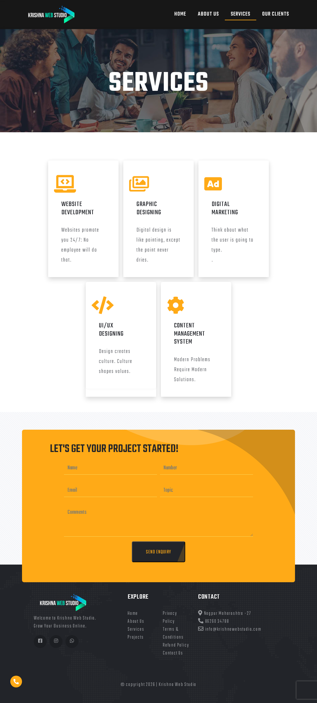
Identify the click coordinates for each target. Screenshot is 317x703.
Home (180, 14)
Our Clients (275, 14)
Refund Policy (176, 645)
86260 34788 (213, 621)
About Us (136, 621)
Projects (136, 637)
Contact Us (173, 653)
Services (240, 14)
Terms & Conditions (173, 633)
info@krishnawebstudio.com (230, 629)
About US (208, 14)
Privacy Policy (170, 617)
